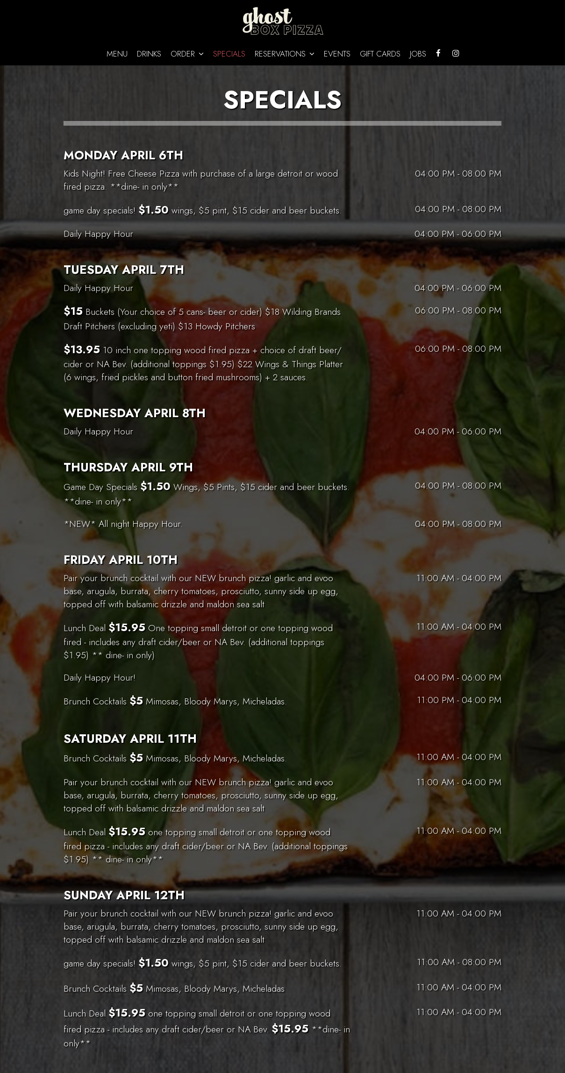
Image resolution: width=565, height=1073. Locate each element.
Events (337, 53)
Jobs (418, 53)
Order (187, 53)
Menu (117, 53)
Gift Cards (380, 53)
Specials (229, 53)
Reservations (285, 53)
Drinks (149, 53)
